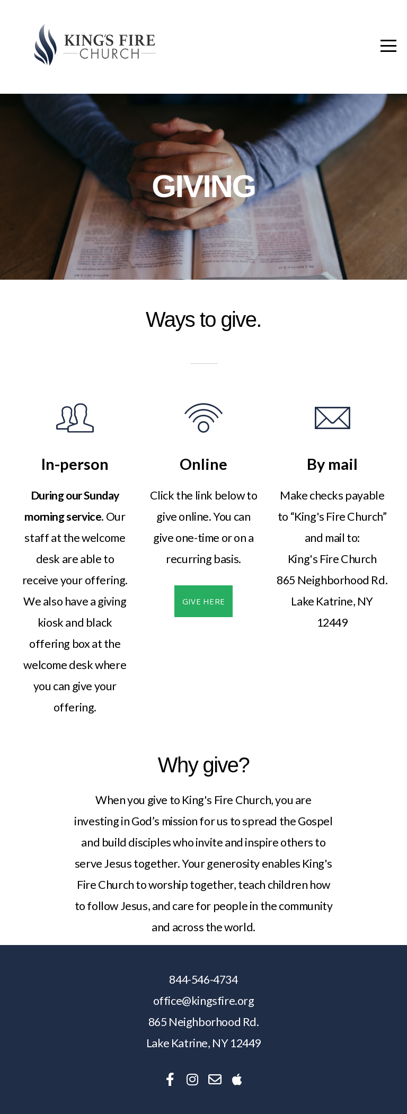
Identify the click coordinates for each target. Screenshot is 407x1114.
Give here (203, 601)
